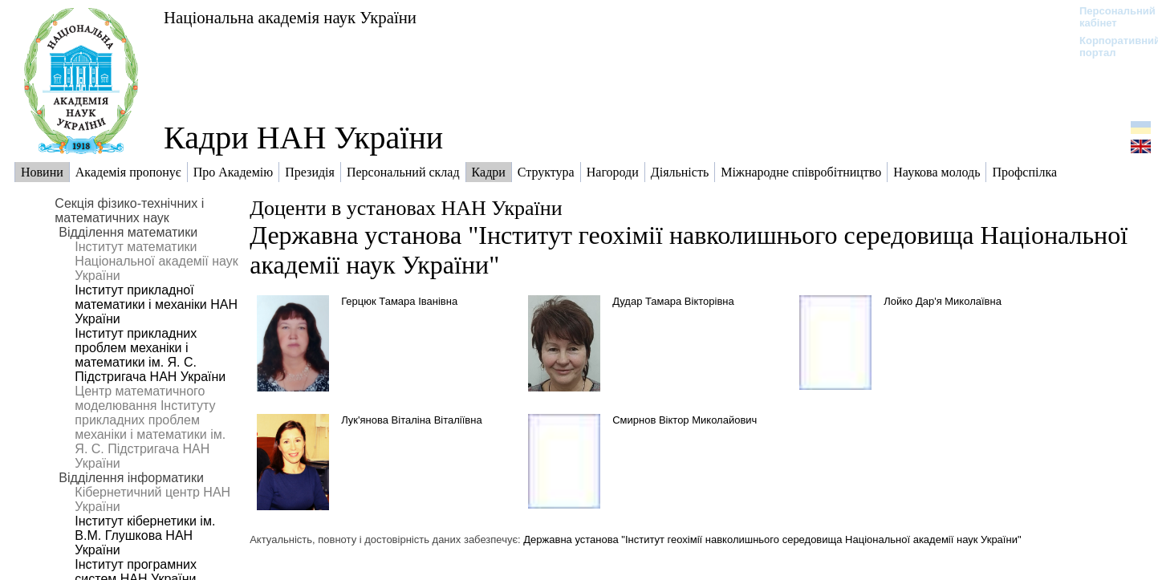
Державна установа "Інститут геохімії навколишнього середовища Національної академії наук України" (772, 539)
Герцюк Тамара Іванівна (399, 301)
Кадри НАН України (303, 138)
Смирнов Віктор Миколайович (684, 420)
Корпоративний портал (1109, 46)
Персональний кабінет (1109, 17)
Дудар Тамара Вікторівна (673, 301)
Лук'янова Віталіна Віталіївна (411, 420)
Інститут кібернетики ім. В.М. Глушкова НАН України (145, 535)
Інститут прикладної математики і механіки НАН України (156, 304)
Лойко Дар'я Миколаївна (943, 301)
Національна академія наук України (290, 17)
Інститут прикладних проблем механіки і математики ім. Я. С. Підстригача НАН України (150, 355)
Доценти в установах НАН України (406, 208)
